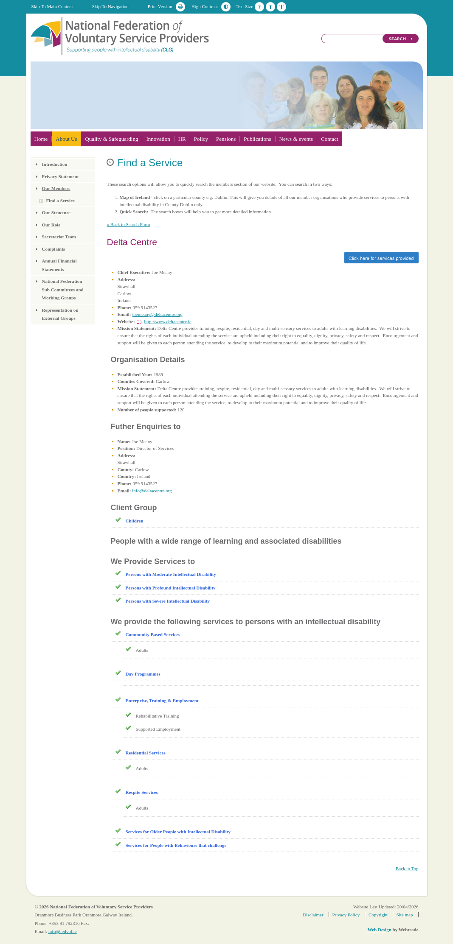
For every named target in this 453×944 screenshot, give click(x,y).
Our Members (56, 188)
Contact (329, 139)
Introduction (55, 164)
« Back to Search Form (128, 224)
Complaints (53, 248)
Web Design (379, 929)
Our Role (51, 224)
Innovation (158, 139)
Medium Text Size (270, 7)
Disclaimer (313, 914)
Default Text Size (259, 7)
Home (41, 139)
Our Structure (56, 212)
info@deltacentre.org (152, 490)
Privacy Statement (60, 176)
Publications (257, 139)
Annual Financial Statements (59, 265)
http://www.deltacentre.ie (167, 321)
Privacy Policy (346, 914)
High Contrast (204, 6)
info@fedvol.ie (62, 931)
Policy (201, 139)
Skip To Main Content (52, 6)
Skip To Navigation (110, 6)
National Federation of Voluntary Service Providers (120, 36)
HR (182, 139)
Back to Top (407, 868)
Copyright (378, 914)
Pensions (226, 139)
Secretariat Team (59, 236)
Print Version (160, 6)
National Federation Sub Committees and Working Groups (63, 289)
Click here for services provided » (262, 257)
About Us (66, 139)
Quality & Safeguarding (111, 139)
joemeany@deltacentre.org (157, 314)
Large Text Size (281, 7)
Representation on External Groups (60, 314)
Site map (405, 914)
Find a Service (60, 200)
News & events (296, 139)
